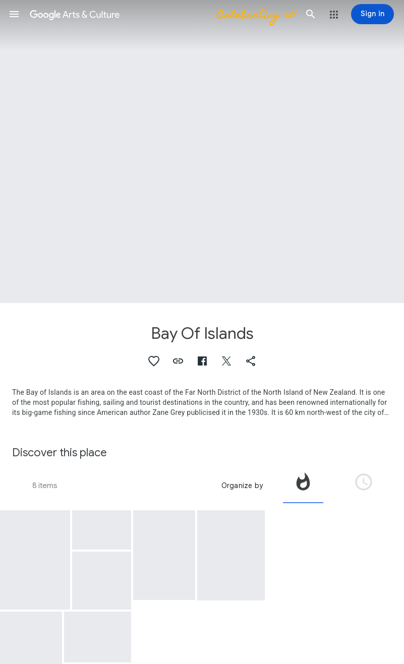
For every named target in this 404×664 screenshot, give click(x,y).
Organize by (242, 485)
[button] (14, 14)
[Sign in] (372, 14)
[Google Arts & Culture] (162, 14)
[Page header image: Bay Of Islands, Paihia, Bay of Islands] (202, 151)
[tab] (303, 485)
